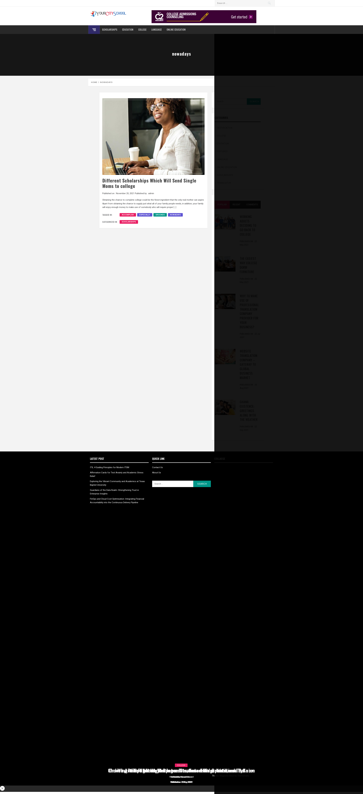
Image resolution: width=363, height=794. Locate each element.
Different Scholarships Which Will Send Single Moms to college (149, 183)
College (142, 29)
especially (144, 215)
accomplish (128, 215)
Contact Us (157, 467)
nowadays (175, 215)
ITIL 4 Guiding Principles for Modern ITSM (109, 467)
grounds (160, 215)
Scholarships (109, 29)
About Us (156, 472)
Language (156, 29)
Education (127, 29)
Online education (176, 29)
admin (151, 193)
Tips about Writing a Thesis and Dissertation (181, 770)
